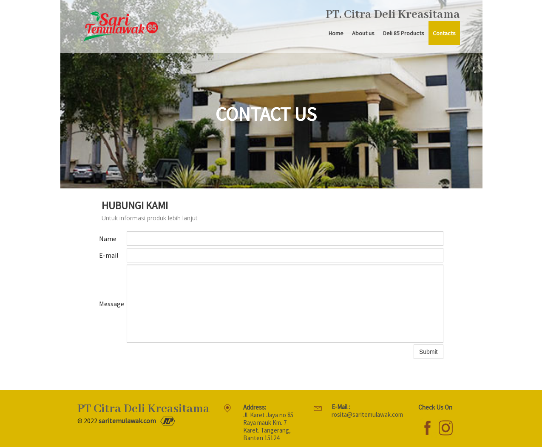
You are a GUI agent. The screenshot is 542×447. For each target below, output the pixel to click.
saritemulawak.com (127, 420)
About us (363, 33)
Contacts (444, 33)
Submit (428, 351)
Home (336, 33)
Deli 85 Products (403, 33)
